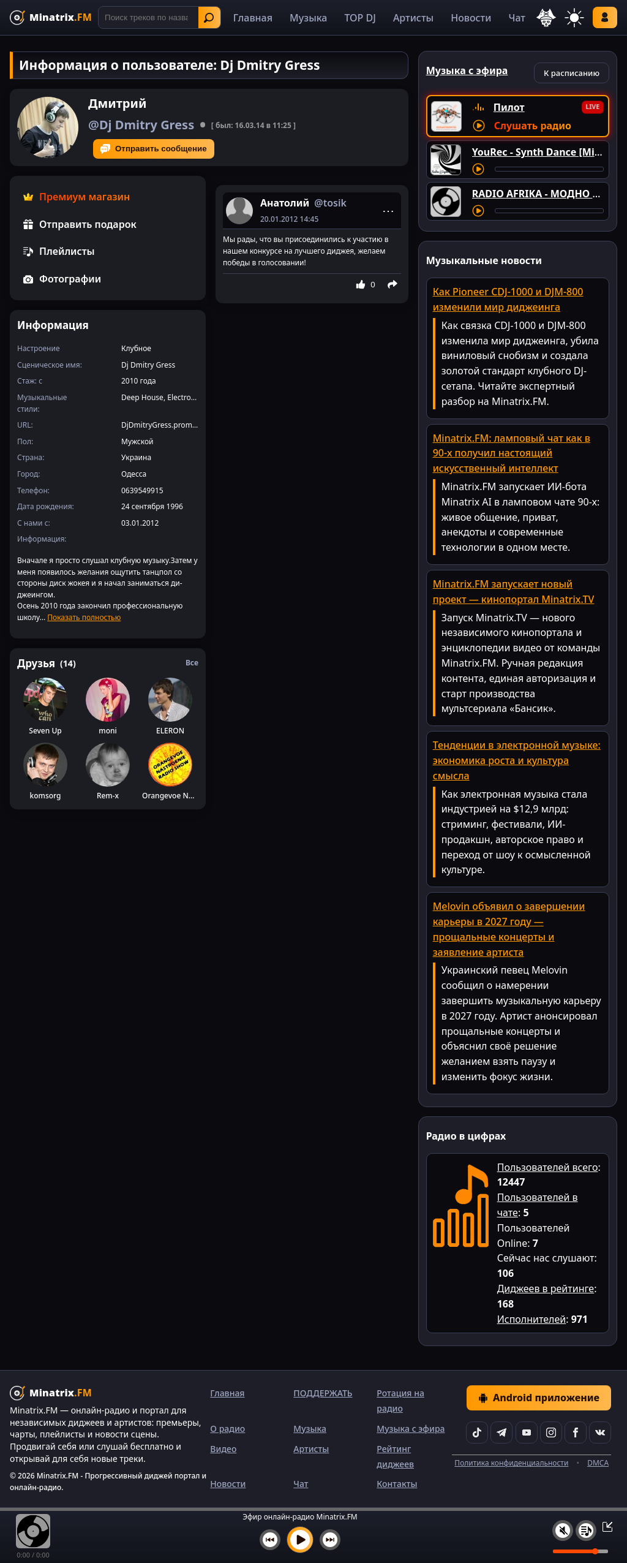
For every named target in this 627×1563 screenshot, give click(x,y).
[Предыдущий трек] (270, 1539)
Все (192, 662)
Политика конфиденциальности (511, 1463)
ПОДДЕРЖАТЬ (322, 1393)
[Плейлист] (586, 1530)
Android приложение (538, 1397)
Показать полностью (84, 617)
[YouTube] (527, 1432)
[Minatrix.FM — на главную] (51, 17)
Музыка (308, 18)
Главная (252, 18)
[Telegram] (501, 1432)
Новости (471, 18)
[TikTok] (477, 1432)
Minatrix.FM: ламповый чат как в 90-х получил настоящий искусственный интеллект (511, 453)
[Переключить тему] (574, 18)
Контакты (397, 1483)
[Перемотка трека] (549, 169)
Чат (516, 18)
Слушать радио (532, 125)
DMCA (598, 1463)
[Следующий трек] (330, 1539)
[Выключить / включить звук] (562, 1530)
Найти (209, 18)
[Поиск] (159, 17)
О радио (227, 1428)
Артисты (413, 18)
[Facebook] (576, 1432)
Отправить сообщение (153, 149)
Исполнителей (531, 1319)
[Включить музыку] (300, 1539)
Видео (223, 1449)
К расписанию (571, 72)
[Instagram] (551, 1432)
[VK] (600, 1432)
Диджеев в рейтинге (545, 1288)
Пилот (509, 107)
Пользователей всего (547, 1167)
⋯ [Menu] (388, 211)
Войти (605, 17)
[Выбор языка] (546, 18)
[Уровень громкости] (580, 1551)
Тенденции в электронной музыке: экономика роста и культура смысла (517, 760)
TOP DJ (359, 18)
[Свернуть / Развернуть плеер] (604, 1526)
